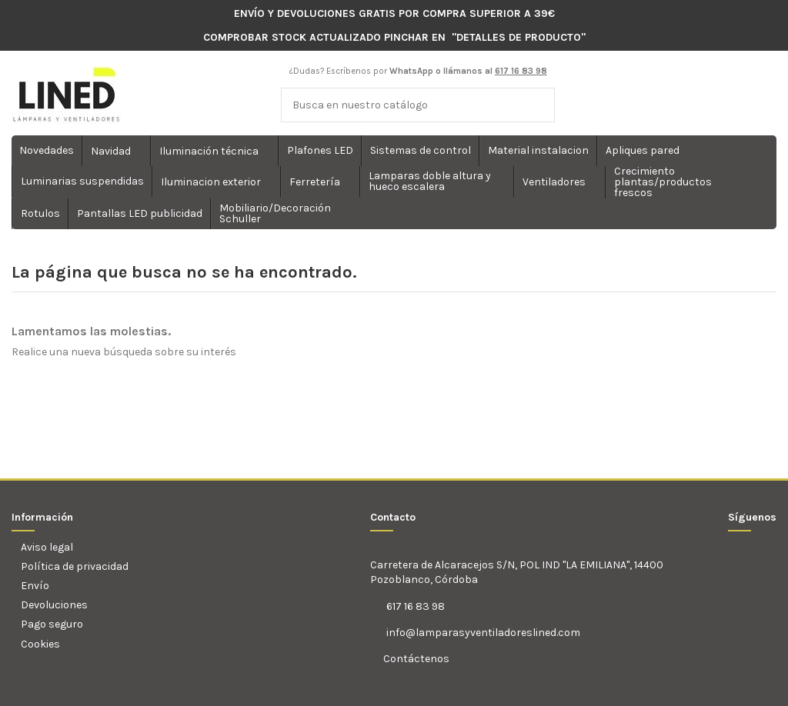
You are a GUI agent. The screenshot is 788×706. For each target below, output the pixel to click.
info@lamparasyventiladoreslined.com (483, 632)
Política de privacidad (75, 566)
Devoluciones (54, 604)
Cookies (40, 644)
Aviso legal (47, 547)
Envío (35, 585)
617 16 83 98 (415, 606)
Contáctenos (415, 658)
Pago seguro (52, 624)
